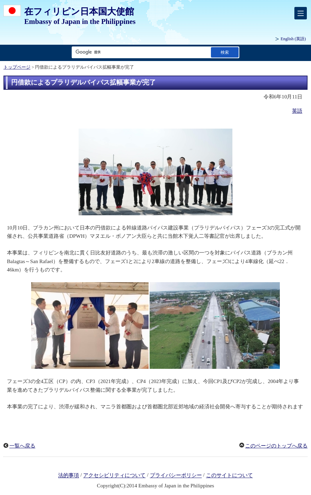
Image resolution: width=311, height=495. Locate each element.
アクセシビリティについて (114, 475)
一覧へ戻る (22, 446)
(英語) (293, 38)
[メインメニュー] (300, 13)
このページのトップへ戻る (276, 446)
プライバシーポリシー (176, 475)
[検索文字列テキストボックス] (139, 52)
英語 (297, 111)
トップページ (16, 67)
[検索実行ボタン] (225, 52)
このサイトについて (229, 475)
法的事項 (68, 475)
